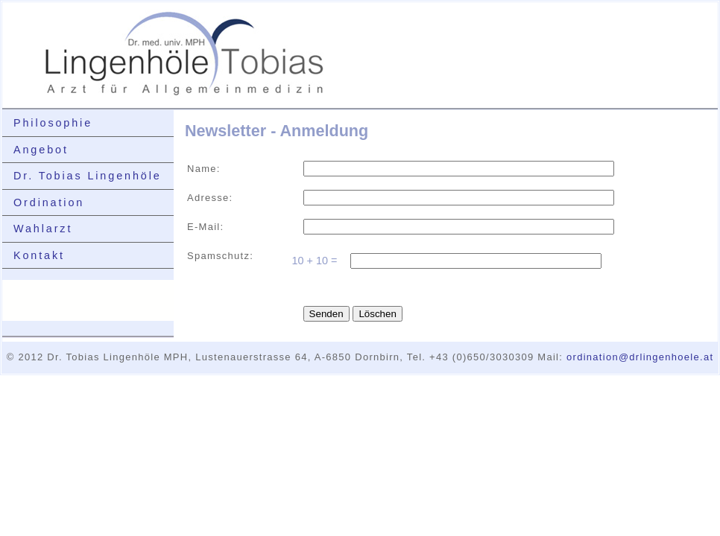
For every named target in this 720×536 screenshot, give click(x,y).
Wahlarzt (42, 228)
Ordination (48, 202)
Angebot (41, 150)
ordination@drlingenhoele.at (639, 357)
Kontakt (39, 255)
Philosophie (52, 123)
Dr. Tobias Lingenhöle (87, 176)
